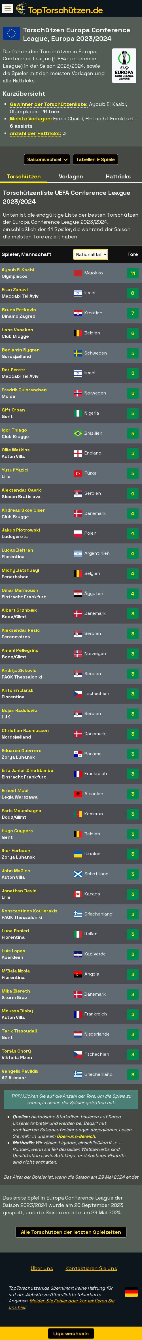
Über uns (42, 1268)
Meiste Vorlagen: (31, 118)
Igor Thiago (14, 430)
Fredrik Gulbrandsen (24, 390)
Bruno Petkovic (19, 310)
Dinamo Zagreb (18, 316)
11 (132, 273)
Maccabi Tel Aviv (20, 296)
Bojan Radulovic (19, 710)
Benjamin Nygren (21, 350)
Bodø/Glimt (14, 617)
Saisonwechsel (47, 159)
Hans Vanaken (17, 330)
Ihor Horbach (16, 850)
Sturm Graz (14, 997)
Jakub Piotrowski (21, 530)
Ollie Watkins (16, 450)
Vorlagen (71, 176)
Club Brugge (15, 336)
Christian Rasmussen (25, 730)
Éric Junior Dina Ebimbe (27, 770)
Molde (8, 396)
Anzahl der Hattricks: (35, 133)
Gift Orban (13, 410)
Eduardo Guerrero (21, 751)
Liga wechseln (71, 1333)
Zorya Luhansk (18, 757)
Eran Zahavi (15, 290)
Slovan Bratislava (21, 497)
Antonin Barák (17, 690)
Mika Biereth (16, 991)
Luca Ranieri (15, 931)
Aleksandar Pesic (21, 630)
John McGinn (16, 871)
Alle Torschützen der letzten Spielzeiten (71, 1232)
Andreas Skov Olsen (24, 510)
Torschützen (24, 176)
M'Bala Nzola (16, 971)
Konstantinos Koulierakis (30, 911)
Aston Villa (13, 456)
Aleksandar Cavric (22, 490)
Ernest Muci (15, 790)
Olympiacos (14, 276)
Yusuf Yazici (15, 470)
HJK (6, 717)
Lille (6, 476)
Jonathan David (19, 891)
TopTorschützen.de (65, 10)
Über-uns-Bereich (76, 1136)
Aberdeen (12, 957)
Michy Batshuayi (20, 570)
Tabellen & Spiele (95, 159)
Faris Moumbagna (21, 811)
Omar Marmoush (20, 590)
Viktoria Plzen (17, 1058)
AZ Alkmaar (14, 1078)
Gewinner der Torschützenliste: (49, 104)
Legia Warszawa (20, 797)
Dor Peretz (14, 370)
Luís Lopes (13, 951)
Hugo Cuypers (17, 831)
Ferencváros (16, 637)
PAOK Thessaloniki (22, 677)
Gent (7, 416)
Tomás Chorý (16, 1051)
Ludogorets (15, 536)
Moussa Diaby (17, 1011)
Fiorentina (13, 557)
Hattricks (118, 176)
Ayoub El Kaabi (18, 270)
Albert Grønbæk (19, 610)
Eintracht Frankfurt (24, 597)
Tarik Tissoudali (19, 1031)
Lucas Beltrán (17, 550)
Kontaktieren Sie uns (91, 1268)
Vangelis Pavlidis (20, 1071)
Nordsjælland (16, 356)
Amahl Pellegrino (20, 650)
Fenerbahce (15, 577)
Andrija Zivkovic (19, 670)
